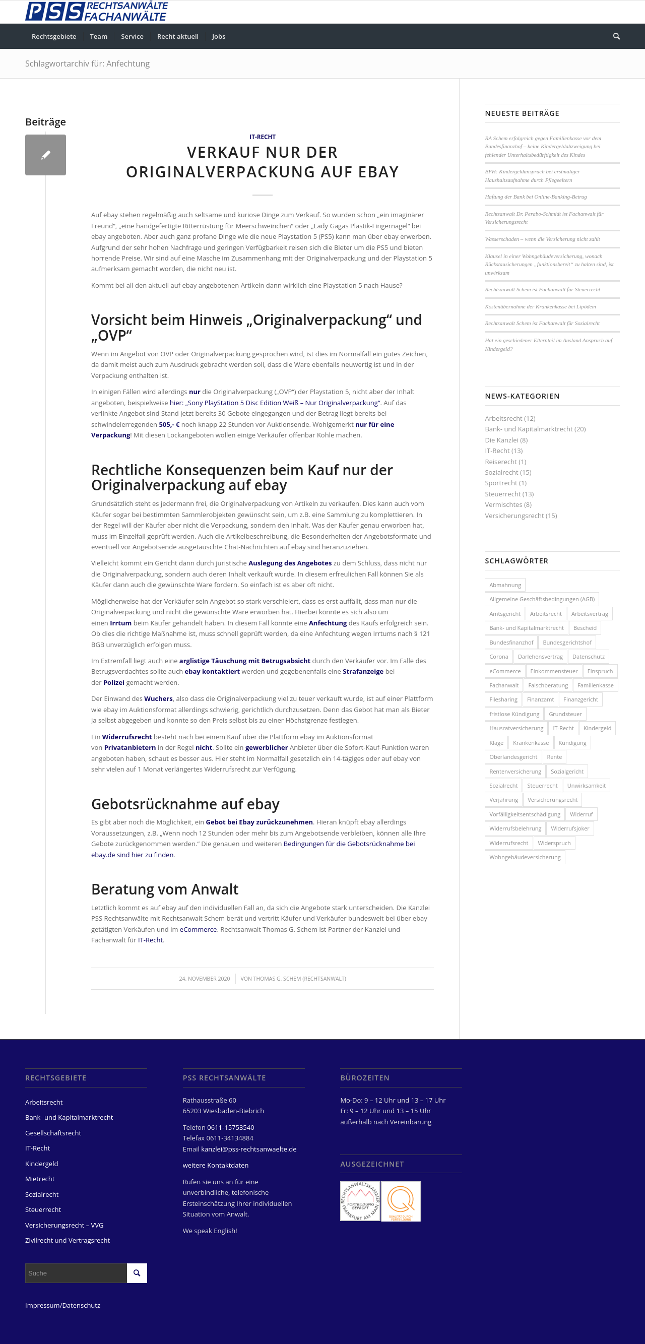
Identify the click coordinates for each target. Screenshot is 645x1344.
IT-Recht (262, 137)
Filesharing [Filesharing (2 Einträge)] (503, 699)
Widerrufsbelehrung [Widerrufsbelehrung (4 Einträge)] (515, 828)
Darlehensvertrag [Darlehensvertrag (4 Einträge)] (540, 656)
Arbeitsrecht (503, 418)
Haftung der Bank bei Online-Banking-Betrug (536, 197)
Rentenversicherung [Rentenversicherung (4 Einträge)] (515, 771)
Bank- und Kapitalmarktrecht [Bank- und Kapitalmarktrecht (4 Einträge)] (526, 627)
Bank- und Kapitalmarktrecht (528, 428)
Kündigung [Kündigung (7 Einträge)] (573, 742)
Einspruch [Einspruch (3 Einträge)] (600, 671)
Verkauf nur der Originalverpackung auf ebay (263, 162)
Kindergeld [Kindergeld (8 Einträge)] (597, 728)
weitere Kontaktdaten (216, 1165)
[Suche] (613, 36)
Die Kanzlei (502, 439)
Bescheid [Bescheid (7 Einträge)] (585, 627)
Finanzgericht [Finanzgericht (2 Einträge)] (580, 699)
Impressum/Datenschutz (62, 1305)
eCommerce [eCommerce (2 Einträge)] (505, 671)
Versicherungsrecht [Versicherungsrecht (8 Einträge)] (552, 799)
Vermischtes (503, 504)
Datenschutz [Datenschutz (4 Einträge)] (588, 656)
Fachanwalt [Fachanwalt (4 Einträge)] (504, 685)
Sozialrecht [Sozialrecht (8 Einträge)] (503, 785)
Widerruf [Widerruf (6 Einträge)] (581, 814)
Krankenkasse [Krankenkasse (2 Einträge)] (531, 742)
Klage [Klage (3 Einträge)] (496, 742)
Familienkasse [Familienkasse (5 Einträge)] (595, 685)
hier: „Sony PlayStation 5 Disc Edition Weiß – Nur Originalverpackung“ (275, 402)
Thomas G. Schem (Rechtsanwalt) (299, 978)
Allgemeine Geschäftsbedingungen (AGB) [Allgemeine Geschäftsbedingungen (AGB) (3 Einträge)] (542, 599)
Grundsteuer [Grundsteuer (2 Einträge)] (565, 714)
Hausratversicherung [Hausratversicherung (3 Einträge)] (516, 728)
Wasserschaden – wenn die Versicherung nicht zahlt (542, 239)
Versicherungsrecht (514, 515)
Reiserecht (501, 461)
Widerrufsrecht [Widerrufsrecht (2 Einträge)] (508, 843)
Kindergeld (41, 1163)
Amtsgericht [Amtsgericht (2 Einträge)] (505, 613)
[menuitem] (54, 36)
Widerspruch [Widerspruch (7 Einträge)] (554, 843)
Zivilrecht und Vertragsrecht (67, 1240)
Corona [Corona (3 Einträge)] (498, 656)
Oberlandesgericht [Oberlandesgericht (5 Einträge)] (513, 756)
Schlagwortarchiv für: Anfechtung (87, 63)
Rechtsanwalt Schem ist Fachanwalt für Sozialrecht (542, 323)
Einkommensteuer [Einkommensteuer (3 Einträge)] (554, 671)
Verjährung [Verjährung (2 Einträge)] (503, 799)
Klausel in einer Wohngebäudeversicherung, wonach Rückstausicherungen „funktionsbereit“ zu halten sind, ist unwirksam (549, 264)
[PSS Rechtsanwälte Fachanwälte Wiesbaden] (96, 12)
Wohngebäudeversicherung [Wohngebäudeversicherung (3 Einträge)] (524, 857)
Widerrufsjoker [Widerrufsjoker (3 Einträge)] (570, 828)
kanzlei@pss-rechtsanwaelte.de (248, 1149)
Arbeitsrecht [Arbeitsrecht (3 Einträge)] (546, 613)
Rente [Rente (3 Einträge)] (554, 756)
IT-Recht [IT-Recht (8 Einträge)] (563, 728)
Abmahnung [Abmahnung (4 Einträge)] (505, 585)
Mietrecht (39, 1178)
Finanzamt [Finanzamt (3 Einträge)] (540, 699)
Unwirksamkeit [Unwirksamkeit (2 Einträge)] (586, 785)
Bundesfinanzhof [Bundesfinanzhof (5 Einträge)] (511, 642)
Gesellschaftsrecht (53, 1132)
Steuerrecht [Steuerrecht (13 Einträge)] (542, 785)
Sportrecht (501, 482)
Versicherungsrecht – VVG (64, 1225)
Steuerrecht (503, 493)
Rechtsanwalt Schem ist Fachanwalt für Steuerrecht (542, 289)
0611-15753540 (230, 1127)
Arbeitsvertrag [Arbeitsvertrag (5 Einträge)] (589, 613)
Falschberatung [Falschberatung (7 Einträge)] (548, 685)
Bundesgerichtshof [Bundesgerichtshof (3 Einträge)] (567, 642)
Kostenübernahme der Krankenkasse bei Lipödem (540, 306)
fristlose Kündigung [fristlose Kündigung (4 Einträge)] (514, 714)
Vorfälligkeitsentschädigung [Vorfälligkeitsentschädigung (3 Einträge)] (524, 814)
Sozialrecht (501, 472)
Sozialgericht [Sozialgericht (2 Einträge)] (567, 771)
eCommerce (198, 929)
